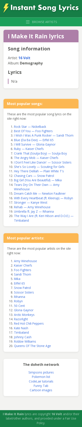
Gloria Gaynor (23, 310)
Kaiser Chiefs (23, 265)
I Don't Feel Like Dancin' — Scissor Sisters (43, 162)
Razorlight (21, 319)
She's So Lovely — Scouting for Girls (39, 167)
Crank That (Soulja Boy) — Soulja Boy (40, 153)
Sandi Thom (22, 274)
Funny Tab (41, 386)
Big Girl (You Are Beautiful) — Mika (38, 180)
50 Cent (19, 306)
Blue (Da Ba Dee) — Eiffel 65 (34, 140)
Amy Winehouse (25, 261)
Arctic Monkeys (24, 315)
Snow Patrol (22, 288)
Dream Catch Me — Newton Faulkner (40, 193)
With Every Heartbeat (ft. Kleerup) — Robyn (43, 198)
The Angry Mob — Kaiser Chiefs (36, 158)
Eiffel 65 (19, 283)
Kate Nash (21, 328)
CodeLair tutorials (41, 381)
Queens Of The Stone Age (32, 346)
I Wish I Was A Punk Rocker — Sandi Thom (43, 135)
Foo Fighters (22, 270)
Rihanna (19, 297)
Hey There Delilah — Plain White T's (39, 171)
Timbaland (21, 332)
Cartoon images (41, 390)
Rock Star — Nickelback (30, 127)
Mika (17, 279)
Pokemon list (41, 377)
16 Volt (24, 57)
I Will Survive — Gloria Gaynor (35, 144)
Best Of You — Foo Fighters (33, 131)
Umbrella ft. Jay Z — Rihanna (34, 211)
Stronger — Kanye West (30, 202)
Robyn (18, 301)
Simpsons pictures (41, 372)
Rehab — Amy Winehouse (32, 207)
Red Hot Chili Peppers (29, 323)
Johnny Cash (22, 337)
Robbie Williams (25, 341)
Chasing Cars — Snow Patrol (34, 176)
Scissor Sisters (24, 292)
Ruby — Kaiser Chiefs (29, 149)
